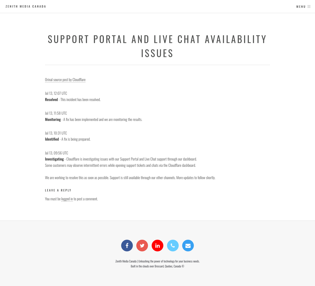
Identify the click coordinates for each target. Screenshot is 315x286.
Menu (301, 6)
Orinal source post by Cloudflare (65, 79)
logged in (67, 198)
